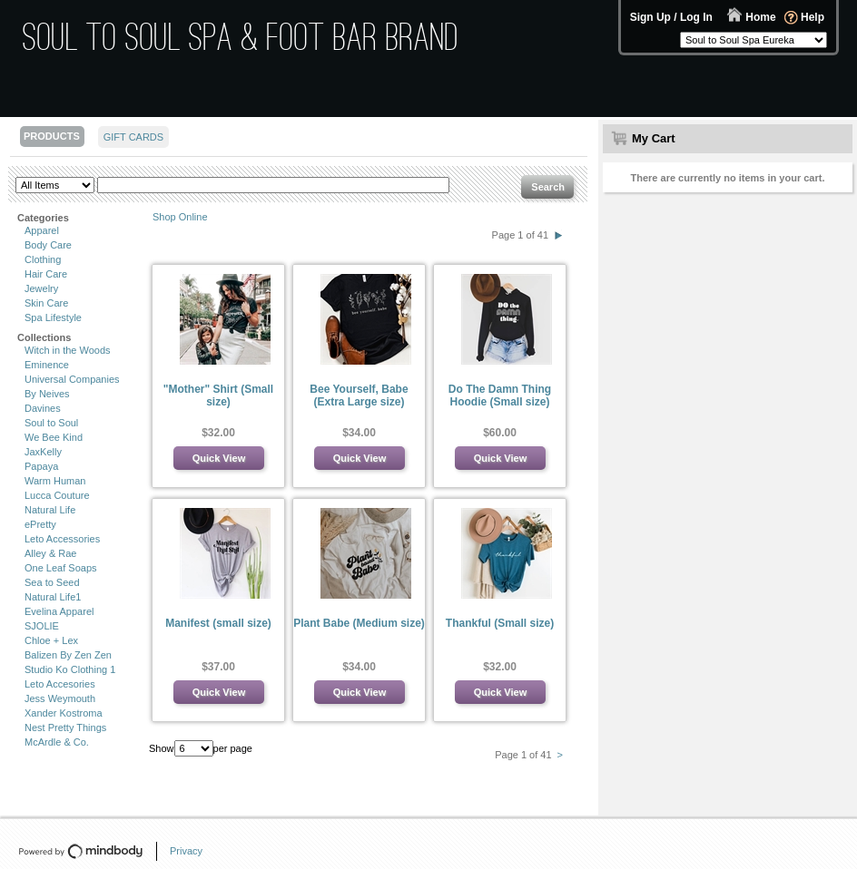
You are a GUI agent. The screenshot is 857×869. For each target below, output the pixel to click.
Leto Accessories (62, 538)
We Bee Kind (54, 437)
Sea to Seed (52, 582)
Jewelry (41, 288)
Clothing (43, 259)
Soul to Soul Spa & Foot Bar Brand (241, 37)
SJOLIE (42, 625)
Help (812, 17)
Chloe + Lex (51, 640)
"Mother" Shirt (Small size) (218, 395)
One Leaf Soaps (61, 567)
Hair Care (46, 274)
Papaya (41, 466)
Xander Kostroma (64, 713)
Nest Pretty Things (65, 727)
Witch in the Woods (68, 350)
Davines (43, 408)
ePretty (40, 524)
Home (760, 17)
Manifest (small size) (218, 623)
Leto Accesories (60, 684)
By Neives (47, 393)
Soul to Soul (51, 422)
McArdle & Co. (57, 742)
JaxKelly (43, 451)
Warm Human (55, 480)
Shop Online (180, 216)
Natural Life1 (53, 596)
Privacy (186, 850)
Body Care (48, 244)
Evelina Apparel (59, 611)
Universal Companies (72, 379)
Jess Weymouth (60, 698)
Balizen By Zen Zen (68, 654)
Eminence (47, 364)
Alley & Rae (50, 553)
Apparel (42, 230)
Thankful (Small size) (500, 623)
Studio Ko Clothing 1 (70, 669)
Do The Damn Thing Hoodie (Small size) (499, 395)
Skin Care (46, 303)
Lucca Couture (57, 495)
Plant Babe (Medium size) (359, 623)
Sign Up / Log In (671, 17)
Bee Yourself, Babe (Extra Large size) (359, 395)
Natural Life (50, 509)
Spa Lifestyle (53, 317)
